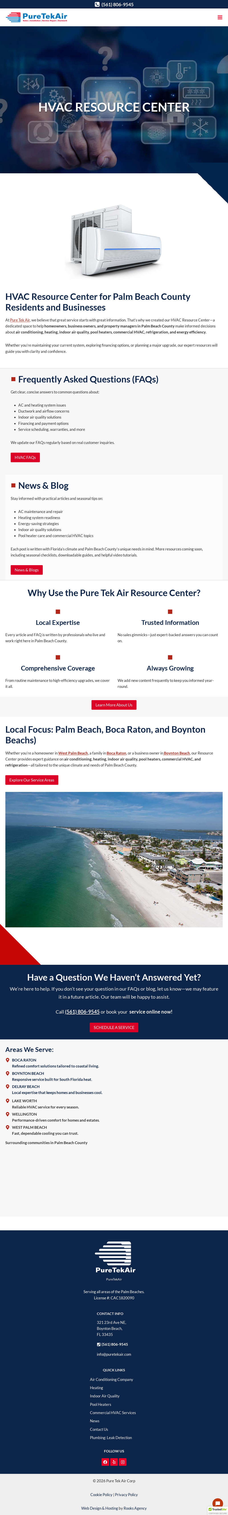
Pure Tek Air (20, 320)
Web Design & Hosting (99, 1508)
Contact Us (99, 1429)
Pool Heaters (100, 1404)
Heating (96, 1387)
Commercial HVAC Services (113, 1412)
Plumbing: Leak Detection (111, 1437)
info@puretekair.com (114, 1354)
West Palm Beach (73, 753)
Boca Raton (116, 753)
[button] (218, 1511)
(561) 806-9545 (82, 1012)
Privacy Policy (126, 1494)
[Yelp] (114, 1462)
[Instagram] (122, 1462)
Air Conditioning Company (111, 1379)
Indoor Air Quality (105, 1396)
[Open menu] (219, 17)
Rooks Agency (135, 1508)
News (94, 1421)
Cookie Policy (101, 1494)
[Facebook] (105, 1462)
